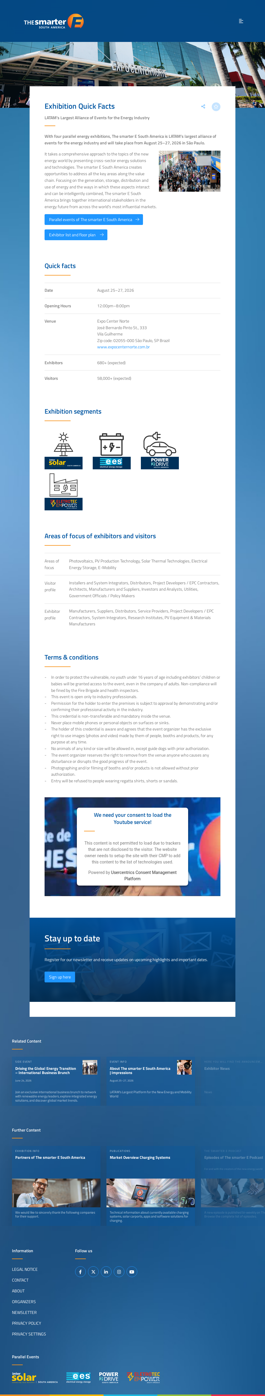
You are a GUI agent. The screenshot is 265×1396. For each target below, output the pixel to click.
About (18, 1291)
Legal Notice (25, 1269)
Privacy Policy (26, 1323)
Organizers (24, 1301)
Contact (20, 1280)
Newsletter (24, 1312)
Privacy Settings (29, 1334)
